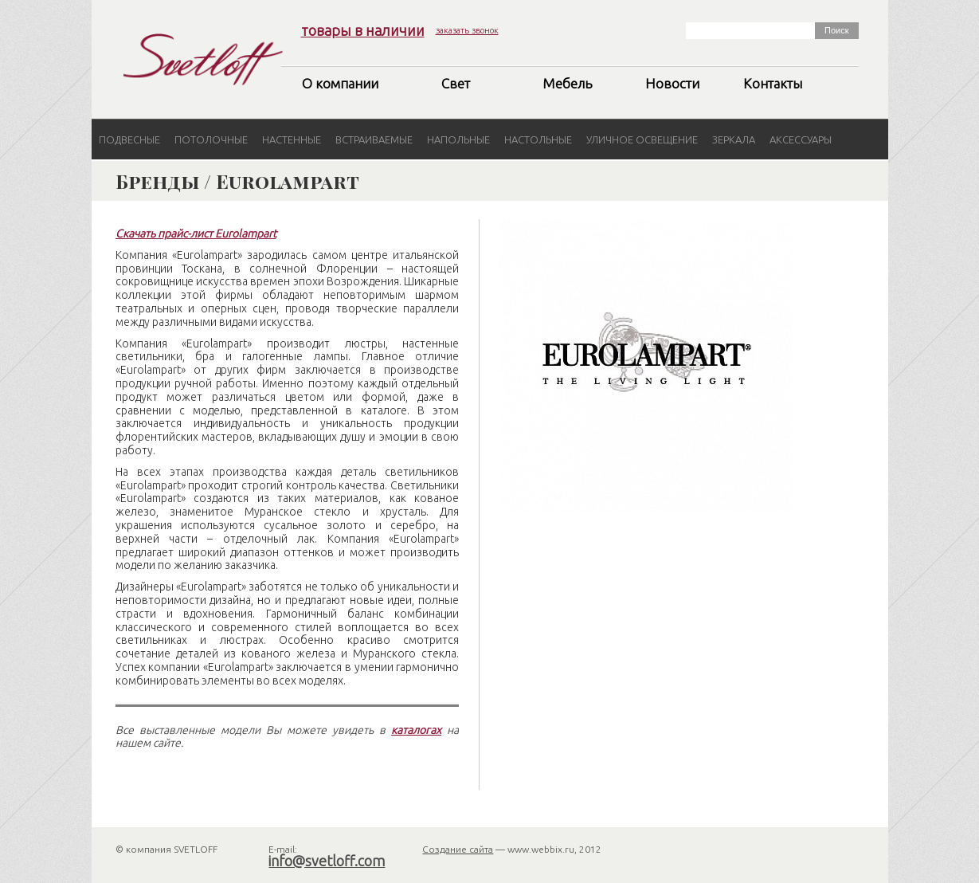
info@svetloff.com (326, 861)
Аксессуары (800, 139)
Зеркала (733, 139)
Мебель (567, 83)
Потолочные (211, 139)
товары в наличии (363, 30)
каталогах (416, 730)
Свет (455, 83)
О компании (340, 83)
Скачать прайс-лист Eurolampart (196, 233)
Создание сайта (457, 849)
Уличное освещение (642, 139)
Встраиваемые (374, 139)
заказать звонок (467, 30)
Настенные (291, 139)
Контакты (772, 83)
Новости (672, 83)
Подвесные (129, 139)
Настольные (538, 139)
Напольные (458, 139)
